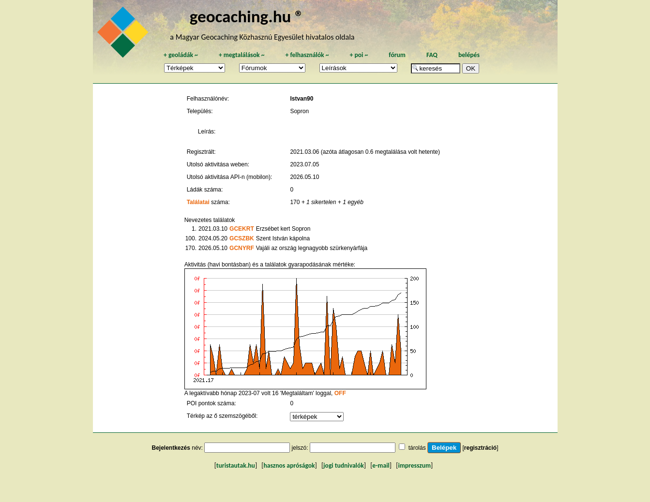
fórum (397, 55)
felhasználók (307, 55)
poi (358, 55)
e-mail (380, 465)
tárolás (417, 447)
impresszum (414, 465)
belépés (469, 55)
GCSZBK (241, 238)
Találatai (198, 202)
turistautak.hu (235, 465)
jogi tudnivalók (343, 465)
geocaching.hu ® (247, 16)
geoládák (180, 55)
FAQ (432, 55)
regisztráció (480, 447)
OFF (340, 393)
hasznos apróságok (289, 465)
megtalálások (242, 55)
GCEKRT (241, 228)
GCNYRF (241, 248)
